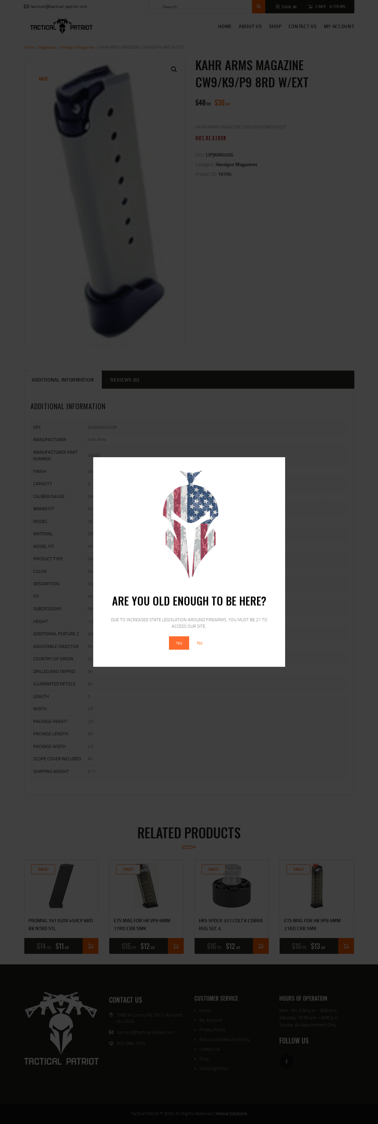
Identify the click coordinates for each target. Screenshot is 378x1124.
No (200, 643)
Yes (179, 643)
